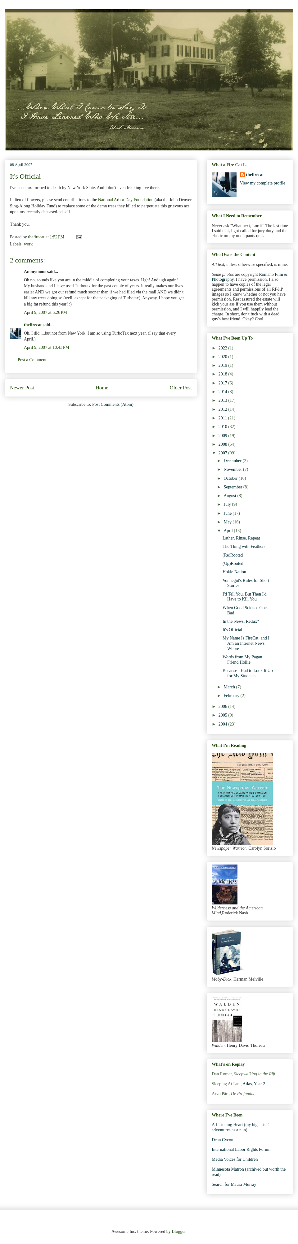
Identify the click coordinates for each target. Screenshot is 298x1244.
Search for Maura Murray (234, 1184)
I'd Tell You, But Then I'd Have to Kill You (245, 597)
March (230, 687)
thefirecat (33, 325)
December (233, 460)
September (233, 487)
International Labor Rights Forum (241, 1149)
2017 (223, 383)
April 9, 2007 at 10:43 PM (46, 347)
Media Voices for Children (235, 1159)
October (231, 478)
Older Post (181, 388)
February (232, 695)
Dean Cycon (222, 1140)
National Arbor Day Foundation (125, 199)
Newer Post (22, 388)
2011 (223, 418)
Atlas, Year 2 (254, 1083)
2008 (223, 444)
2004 (223, 724)
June (228, 513)
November (233, 469)
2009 (223, 435)
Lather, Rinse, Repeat (241, 538)
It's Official (232, 629)
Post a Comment (32, 360)
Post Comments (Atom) (112, 404)
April (229, 530)
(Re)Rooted (233, 555)
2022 (223, 348)
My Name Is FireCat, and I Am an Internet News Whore (246, 643)
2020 (223, 356)
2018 (223, 374)
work (28, 244)
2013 (223, 400)
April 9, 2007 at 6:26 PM (45, 312)
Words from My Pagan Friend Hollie (242, 660)
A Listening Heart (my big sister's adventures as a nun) (241, 1127)
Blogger (178, 1231)
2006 (223, 706)
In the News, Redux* (241, 621)
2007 (223, 453)
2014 (223, 391)
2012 (223, 409)
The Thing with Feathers (244, 546)
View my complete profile (263, 183)
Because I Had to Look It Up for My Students (248, 673)
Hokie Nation (234, 572)
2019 (223, 365)
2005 (223, 715)
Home (102, 388)
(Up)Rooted (233, 563)
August (230, 495)
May (228, 522)
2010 (223, 426)
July (228, 504)
